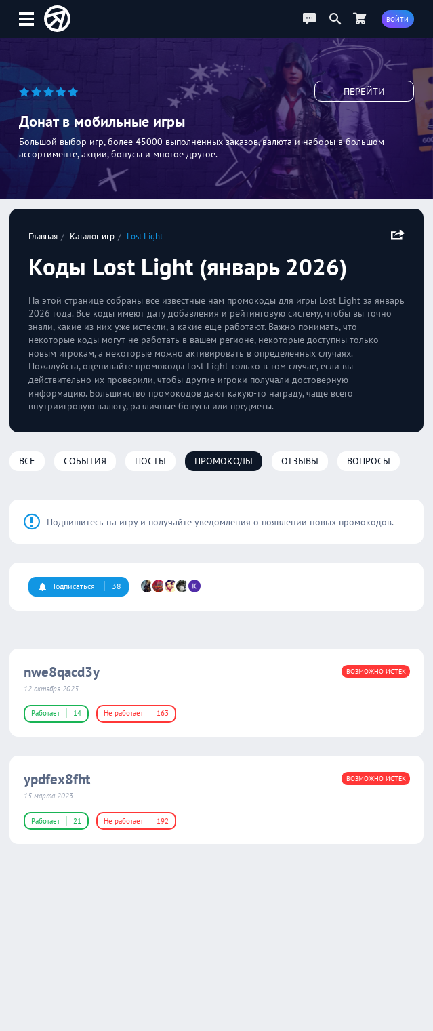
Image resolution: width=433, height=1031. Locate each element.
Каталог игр (92, 235)
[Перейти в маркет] (360, 19)
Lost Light (145, 235)
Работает (56, 713)
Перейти (364, 91)
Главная (43, 235)
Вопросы (368, 461)
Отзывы (299, 461)
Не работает (136, 713)
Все (27, 461)
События (85, 461)
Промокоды (223, 461)
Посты (150, 461)
